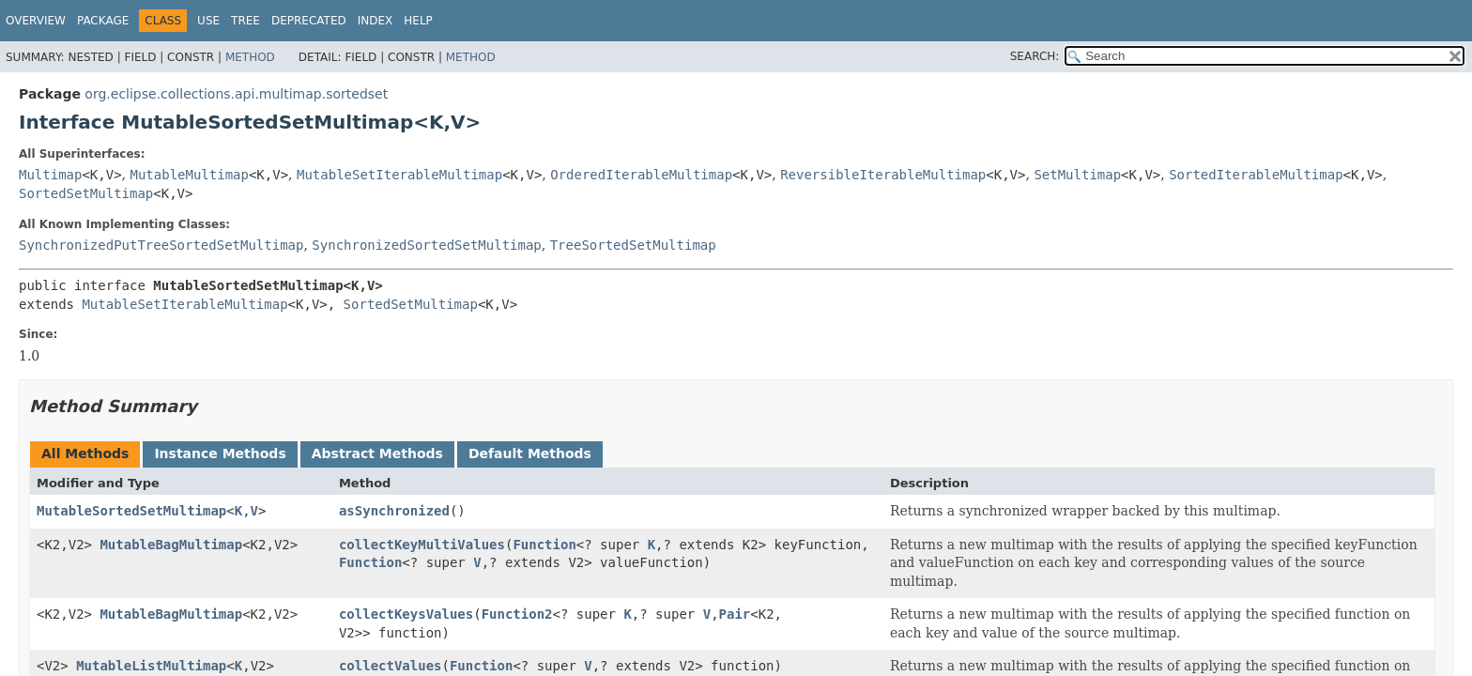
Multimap (50, 174)
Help (418, 20)
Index (375, 20)
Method (250, 57)
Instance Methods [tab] (219, 453)
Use (208, 20)
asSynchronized (394, 510)
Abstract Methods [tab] (377, 453)
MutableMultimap (189, 174)
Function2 (517, 614)
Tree (245, 20)
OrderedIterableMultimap (641, 174)
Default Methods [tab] (529, 453)
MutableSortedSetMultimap (131, 510)
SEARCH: (1035, 56)
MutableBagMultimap (171, 544)
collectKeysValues (406, 614)
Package (103, 20)
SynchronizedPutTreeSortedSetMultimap (161, 245)
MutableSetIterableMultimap (399, 174)
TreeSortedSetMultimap (633, 245)
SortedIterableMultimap (1255, 174)
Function (544, 544)
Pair (735, 614)
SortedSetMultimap (86, 193)
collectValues (390, 665)
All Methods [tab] (85, 453)
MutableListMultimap (151, 665)
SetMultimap (1077, 174)
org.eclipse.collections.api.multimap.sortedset (236, 93)
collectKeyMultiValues (422, 544)
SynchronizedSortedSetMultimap (426, 245)
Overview (36, 20)
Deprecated (308, 20)
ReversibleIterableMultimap (883, 174)
